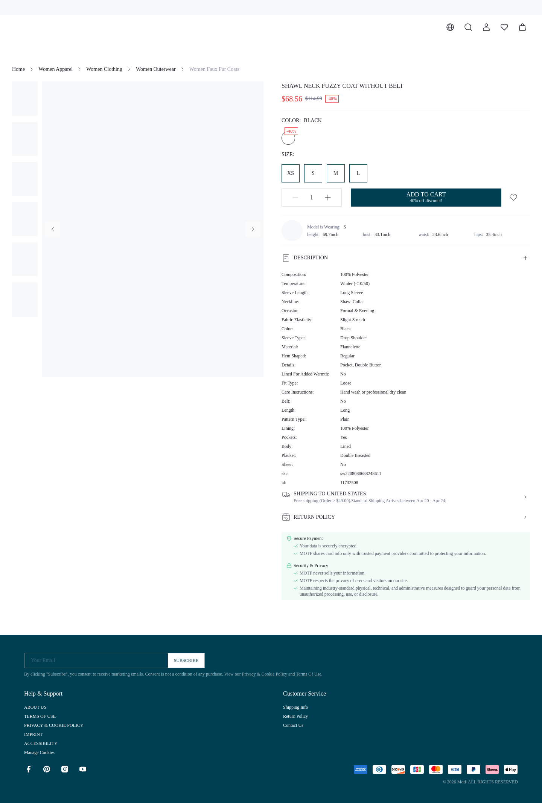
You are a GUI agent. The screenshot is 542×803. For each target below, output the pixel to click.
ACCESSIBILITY (41, 743)
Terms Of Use (308, 674)
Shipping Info (295, 707)
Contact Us (293, 725)
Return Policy (295, 716)
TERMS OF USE (40, 716)
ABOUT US (35, 707)
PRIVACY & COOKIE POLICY (54, 725)
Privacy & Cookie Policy (264, 674)
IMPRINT (33, 734)
